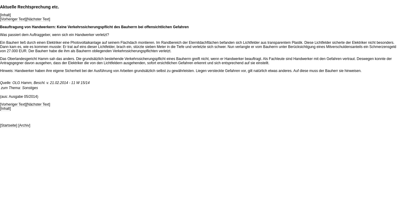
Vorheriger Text (13, 19)
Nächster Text (38, 19)
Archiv (24, 125)
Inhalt (5, 15)
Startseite (8, 125)
